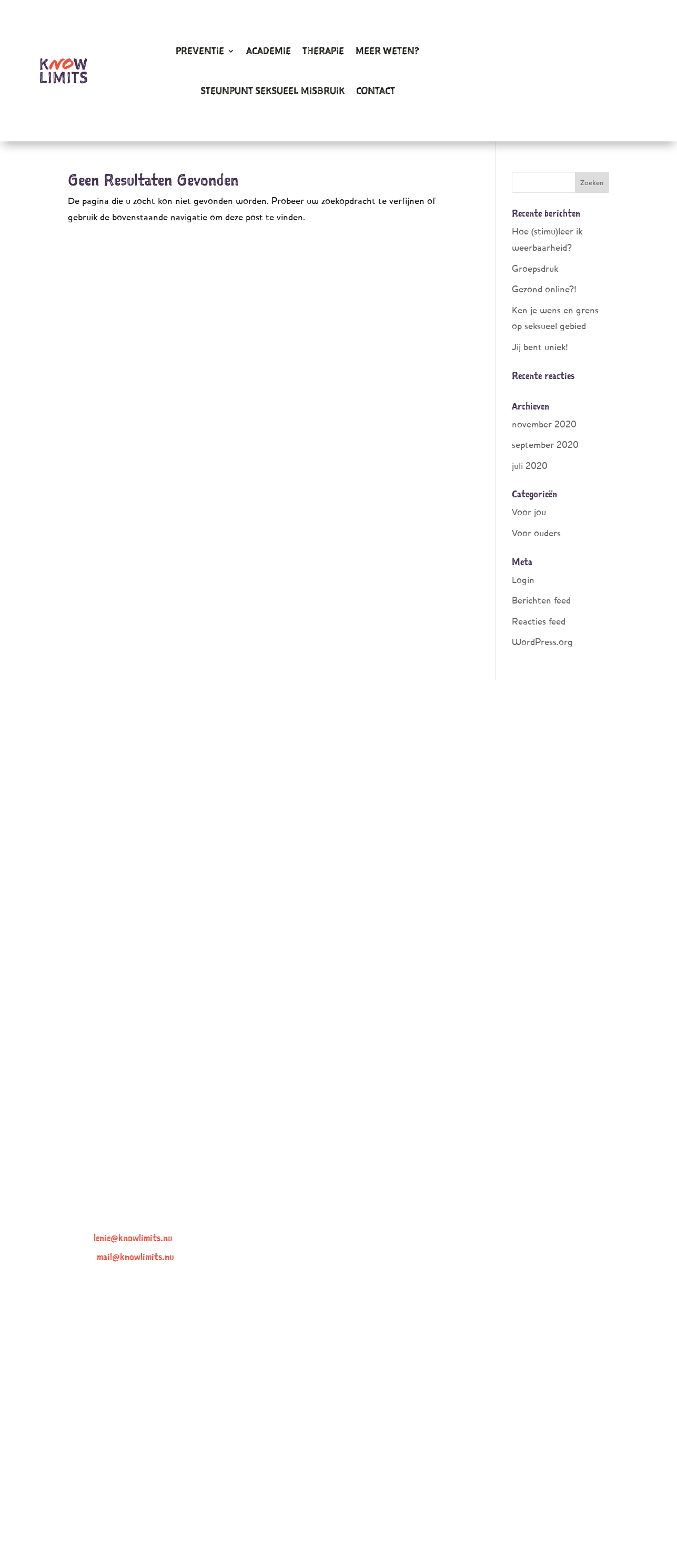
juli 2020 (530, 465)
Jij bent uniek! (540, 346)
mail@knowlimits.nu (135, 1256)
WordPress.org (542, 641)
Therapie (323, 50)
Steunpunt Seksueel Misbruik (272, 90)
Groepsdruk (535, 268)
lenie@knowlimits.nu (133, 1237)
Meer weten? (387, 50)
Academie (268, 50)
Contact (375, 90)
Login (523, 579)
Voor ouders (536, 532)
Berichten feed (541, 600)
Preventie (200, 50)
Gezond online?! (544, 288)
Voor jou (529, 511)
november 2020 (544, 424)
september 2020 (545, 444)
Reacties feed (538, 621)
